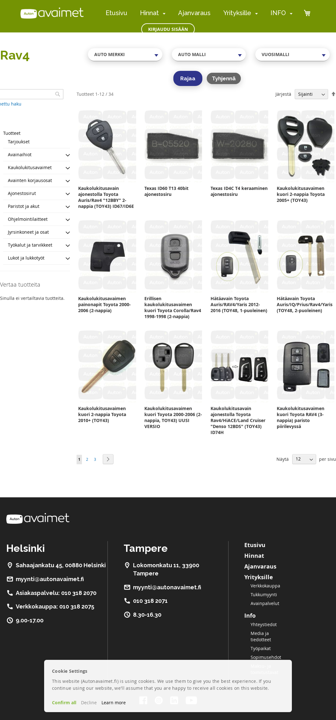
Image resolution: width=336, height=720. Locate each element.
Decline (89, 703)
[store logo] (52, 13)
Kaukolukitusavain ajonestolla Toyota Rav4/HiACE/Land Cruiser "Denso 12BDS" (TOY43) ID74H (238, 420)
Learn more (113, 703)
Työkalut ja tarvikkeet (30, 245)
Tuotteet (11, 133)
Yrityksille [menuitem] (237, 13)
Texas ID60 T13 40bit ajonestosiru (166, 191)
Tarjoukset (19, 142)
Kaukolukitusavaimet (30, 167)
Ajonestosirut (22, 193)
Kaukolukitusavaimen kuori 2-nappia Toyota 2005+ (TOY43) (301, 194)
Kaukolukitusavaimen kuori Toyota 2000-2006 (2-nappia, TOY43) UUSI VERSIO (173, 417)
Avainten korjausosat (30, 180)
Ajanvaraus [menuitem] (194, 13)
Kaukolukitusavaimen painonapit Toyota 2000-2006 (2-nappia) (104, 304)
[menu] (199, 13)
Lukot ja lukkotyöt (26, 258)
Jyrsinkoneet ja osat (28, 232)
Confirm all (64, 703)
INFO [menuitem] (278, 13)
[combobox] (125, 54)
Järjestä (283, 94)
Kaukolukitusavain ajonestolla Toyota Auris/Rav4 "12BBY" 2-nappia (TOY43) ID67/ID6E (106, 197)
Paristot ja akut (23, 206)
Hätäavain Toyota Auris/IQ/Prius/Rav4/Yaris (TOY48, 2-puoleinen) (305, 304)
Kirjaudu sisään (168, 29)
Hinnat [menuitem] (149, 13)
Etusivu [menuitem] (116, 13)
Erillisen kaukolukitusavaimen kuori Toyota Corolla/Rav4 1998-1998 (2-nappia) (172, 307)
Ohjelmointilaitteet (28, 219)
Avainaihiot (20, 154)
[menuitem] (162, 13)
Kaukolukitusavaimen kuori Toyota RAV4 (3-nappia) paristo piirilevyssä (300, 417)
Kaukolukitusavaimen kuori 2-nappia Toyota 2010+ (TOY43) (102, 414)
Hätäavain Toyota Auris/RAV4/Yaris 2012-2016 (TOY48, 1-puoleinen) (239, 304)
